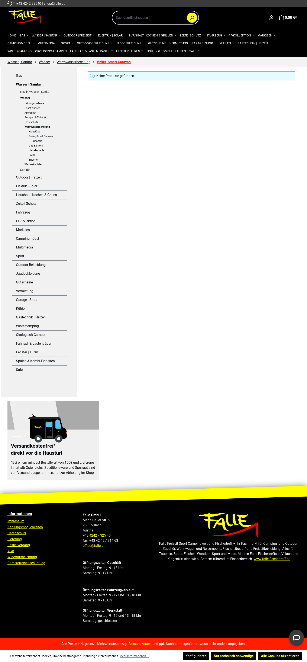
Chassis (37, 140)
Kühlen (21, 308)
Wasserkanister (33, 164)
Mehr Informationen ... (134, 656)
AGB (10, 551)
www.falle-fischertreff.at (272, 559)
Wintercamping (27, 326)
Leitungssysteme (34, 103)
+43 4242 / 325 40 (97, 535)
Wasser (25, 98)
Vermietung (24, 291)
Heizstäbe (34, 131)
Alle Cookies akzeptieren (280, 656)
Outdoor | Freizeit (29, 177)
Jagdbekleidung (28, 273)
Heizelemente (36, 150)
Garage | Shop (26, 300)
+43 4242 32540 (28, 3)
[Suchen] (192, 18)
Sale (19, 370)
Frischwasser (32, 108)
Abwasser (30, 112)
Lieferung (14, 539)
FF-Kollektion (26, 221)
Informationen (19, 513)
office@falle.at (93, 546)
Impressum (15, 521)
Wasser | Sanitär (28, 84)
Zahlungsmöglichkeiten (25, 527)
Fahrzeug (23, 212)
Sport (20, 256)
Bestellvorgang (18, 545)
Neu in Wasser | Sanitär (35, 91)
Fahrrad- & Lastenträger (33, 343)
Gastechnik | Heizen (31, 317)
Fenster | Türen (27, 352)
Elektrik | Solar (26, 186)
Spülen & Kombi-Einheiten (35, 361)
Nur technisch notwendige (234, 656)
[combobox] (155, 18)
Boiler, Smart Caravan (41, 136)
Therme (33, 159)
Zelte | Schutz (26, 204)
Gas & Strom (36, 145)
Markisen (23, 230)
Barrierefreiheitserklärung (26, 563)
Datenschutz (16, 533)
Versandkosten (140, 644)
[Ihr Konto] (271, 17)
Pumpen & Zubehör (36, 117)
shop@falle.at (54, 3)
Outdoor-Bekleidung (31, 265)
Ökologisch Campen (31, 335)
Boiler (32, 155)
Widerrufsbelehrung (22, 557)
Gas (19, 76)
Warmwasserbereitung (37, 126)
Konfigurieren (196, 656)
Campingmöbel (27, 239)
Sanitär (25, 169)
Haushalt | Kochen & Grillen (36, 195)
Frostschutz (31, 122)
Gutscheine (24, 282)
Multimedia (24, 247)
